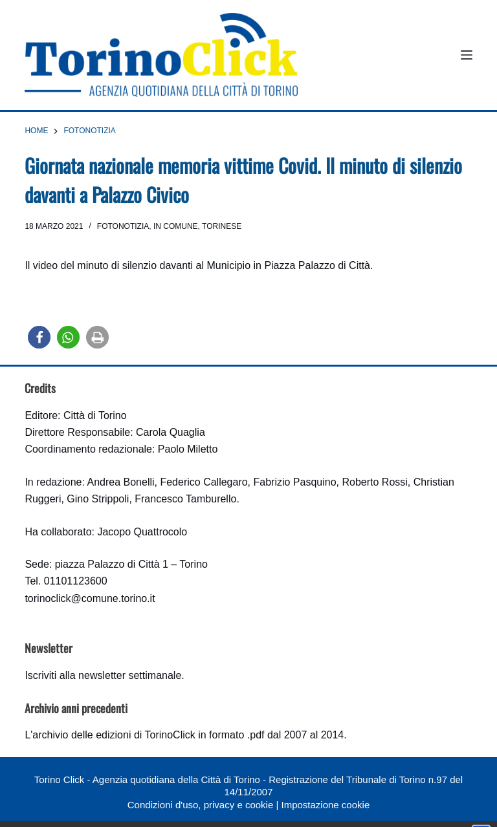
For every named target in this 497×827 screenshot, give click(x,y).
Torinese (221, 226)
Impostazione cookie (325, 804)
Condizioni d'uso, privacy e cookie (200, 804)
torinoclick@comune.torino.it (90, 598)
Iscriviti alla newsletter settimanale (103, 675)
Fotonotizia (123, 226)
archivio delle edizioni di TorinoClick (113, 734)
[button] (39, 337)
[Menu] (466, 55)
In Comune (175, 226)
